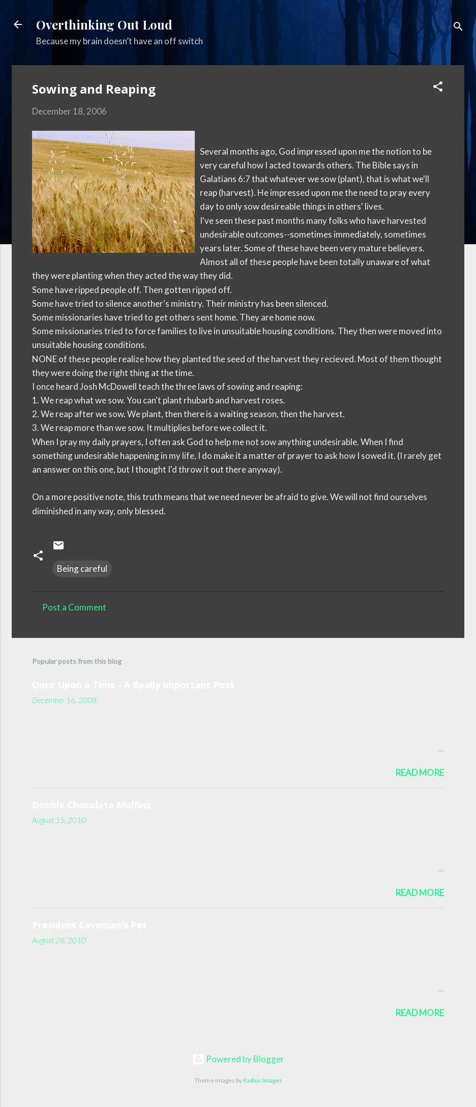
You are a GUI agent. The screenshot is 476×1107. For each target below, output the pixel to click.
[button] (438, 88)
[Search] (458, 27)
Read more (419, 772)
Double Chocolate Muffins (91, 805)
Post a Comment (74, 607)
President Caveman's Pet (89, 925)
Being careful (82, 568)
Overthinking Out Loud (104, 24)
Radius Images (262, 1080)
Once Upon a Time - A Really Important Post (133, 685)
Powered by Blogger (238, 1059)
